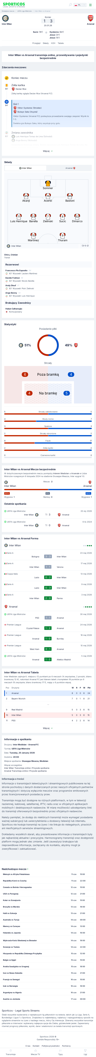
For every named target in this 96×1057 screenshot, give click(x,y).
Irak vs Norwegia (10, 986)
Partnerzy (66, 1046)
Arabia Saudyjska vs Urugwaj (16, 966)
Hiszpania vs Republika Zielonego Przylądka (22, 953)
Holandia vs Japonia (12, 933)
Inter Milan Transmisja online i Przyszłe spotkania (26, 768)
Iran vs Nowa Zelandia (12, 973)
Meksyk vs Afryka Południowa (16, 874)
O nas (27, 1046)
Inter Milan (10, 485)
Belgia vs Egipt (9, 960)
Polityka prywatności (51, 1046)
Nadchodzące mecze (15, 869)
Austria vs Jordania (11, 999)
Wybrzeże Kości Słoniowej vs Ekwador (20, 940)
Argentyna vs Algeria (12, 992)
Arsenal (87, 485)
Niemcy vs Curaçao (11, 926)
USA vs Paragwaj (10, 894)
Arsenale (75, 473)
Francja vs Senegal (11, 979)
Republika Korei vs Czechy (15, 881)
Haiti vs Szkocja (10, 913)
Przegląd (36, 43)
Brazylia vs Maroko (11, 907)
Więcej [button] (48, 151)
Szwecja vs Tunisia (11, 947)
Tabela (61, 43)
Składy (46, 43)
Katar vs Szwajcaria (11, 900)
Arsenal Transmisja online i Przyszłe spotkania (25, 771)
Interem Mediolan (61, 473)
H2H (53, 43)
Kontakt (36, 1046)
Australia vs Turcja (11, 920)
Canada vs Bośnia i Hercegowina (17, 887)
